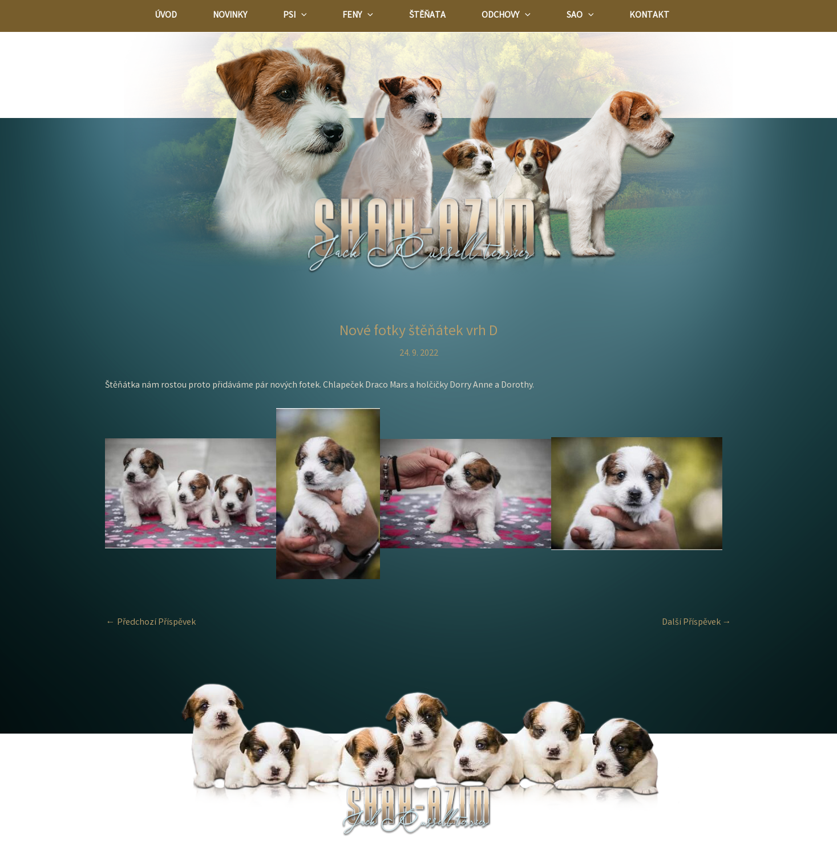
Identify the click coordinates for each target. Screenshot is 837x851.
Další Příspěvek (696, 623)
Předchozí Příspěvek (151, 623)
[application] (308, 16)
